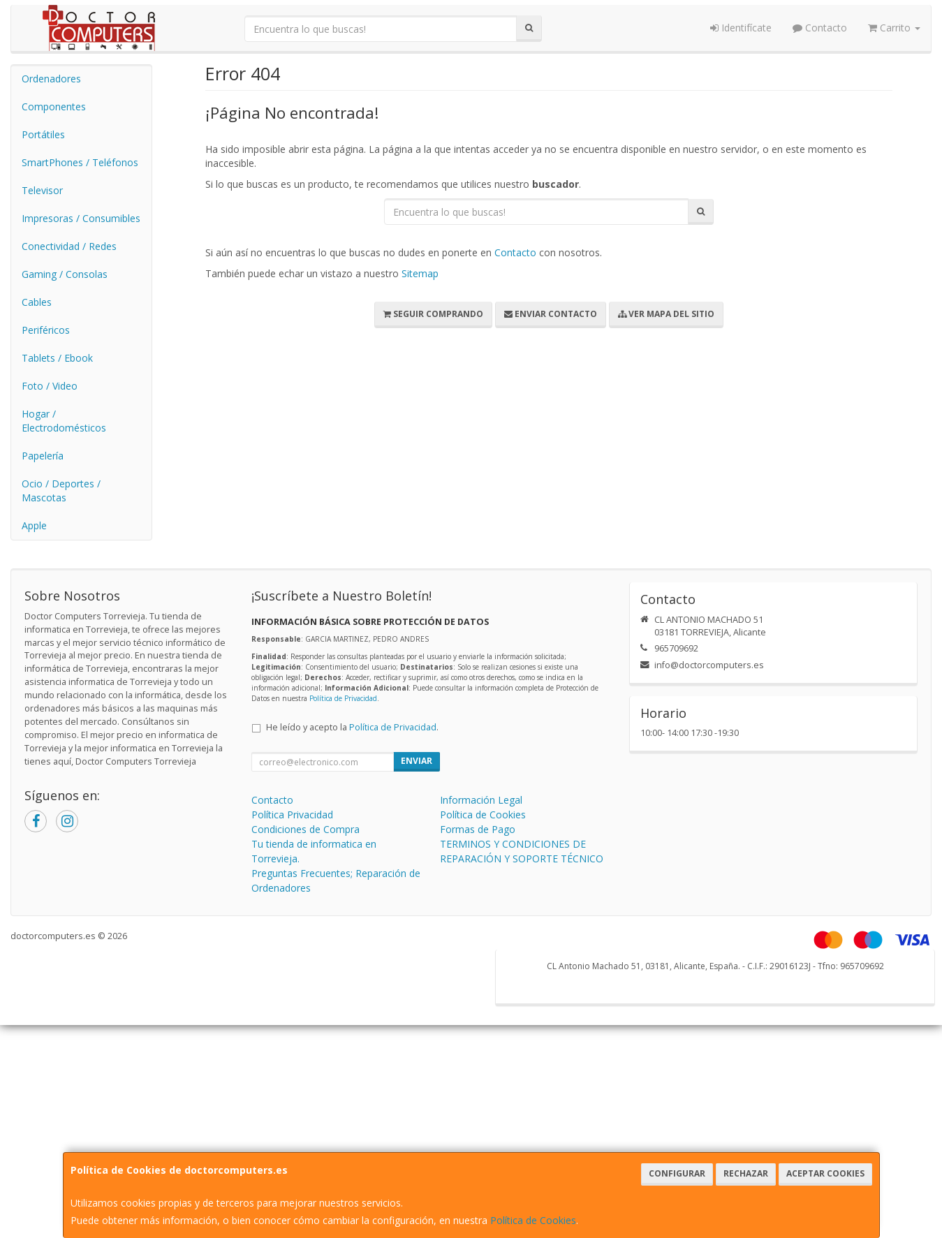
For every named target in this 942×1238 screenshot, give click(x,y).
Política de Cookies (533, 1220)
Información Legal (481, 799)
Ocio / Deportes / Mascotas (61, 490)
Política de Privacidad (343, 698)
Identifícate (741, 27)
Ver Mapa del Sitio (666, 314)
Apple (34, 525)
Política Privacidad (292, 814)
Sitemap (420, 273)
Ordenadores (51, 78)
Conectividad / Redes (69, 246)
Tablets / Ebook (57, 357)
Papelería (43, 455)
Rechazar (745, 1173)
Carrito (894, 27)
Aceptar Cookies (825, 1173)
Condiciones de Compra (305, 829)
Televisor (42, 190)
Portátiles (43, 134)
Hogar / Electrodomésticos (64, 420)
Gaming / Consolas (65, 274)
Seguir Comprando (433, 314)
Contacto (820, 27)
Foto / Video (50, 385)
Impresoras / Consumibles (81, 218)
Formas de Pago (477, 829)
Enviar (416, 761)
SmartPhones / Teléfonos (80, 162)
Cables (37, 302)
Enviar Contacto (550, 314)
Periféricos (46, 330)
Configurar (677, 1173)
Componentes (54, 106)
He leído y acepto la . (352, 727)
